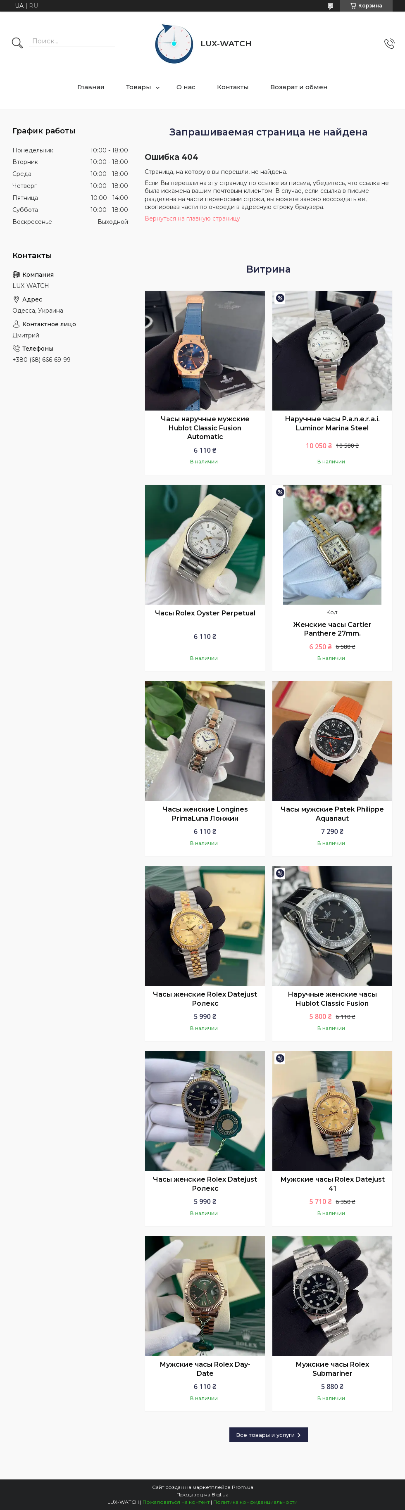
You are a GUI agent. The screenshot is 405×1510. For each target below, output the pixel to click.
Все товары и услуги (265, 1435)
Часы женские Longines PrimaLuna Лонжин (205, 813)
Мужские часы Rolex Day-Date (205, 1368)
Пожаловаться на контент (176, 1502)
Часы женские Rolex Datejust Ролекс (205, 998)
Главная (91, 87)
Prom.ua (242, 1487)
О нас (185, 87)
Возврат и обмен (299, 87)
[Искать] (17, 44)
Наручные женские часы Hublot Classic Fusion (332, 998)
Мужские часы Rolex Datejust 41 (332, 1183)
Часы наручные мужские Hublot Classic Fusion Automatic (205, 428)
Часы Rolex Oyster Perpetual (205, 613)
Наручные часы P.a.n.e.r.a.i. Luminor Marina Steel (332, 423)
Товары (138, 87)
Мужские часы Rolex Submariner (332, 1368)
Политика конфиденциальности (255, 1502)
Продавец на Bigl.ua (202, 1494)
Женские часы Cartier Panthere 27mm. (332, 629)
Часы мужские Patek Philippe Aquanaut (332, 813)
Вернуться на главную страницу (192, 218)
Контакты (233, 87)
